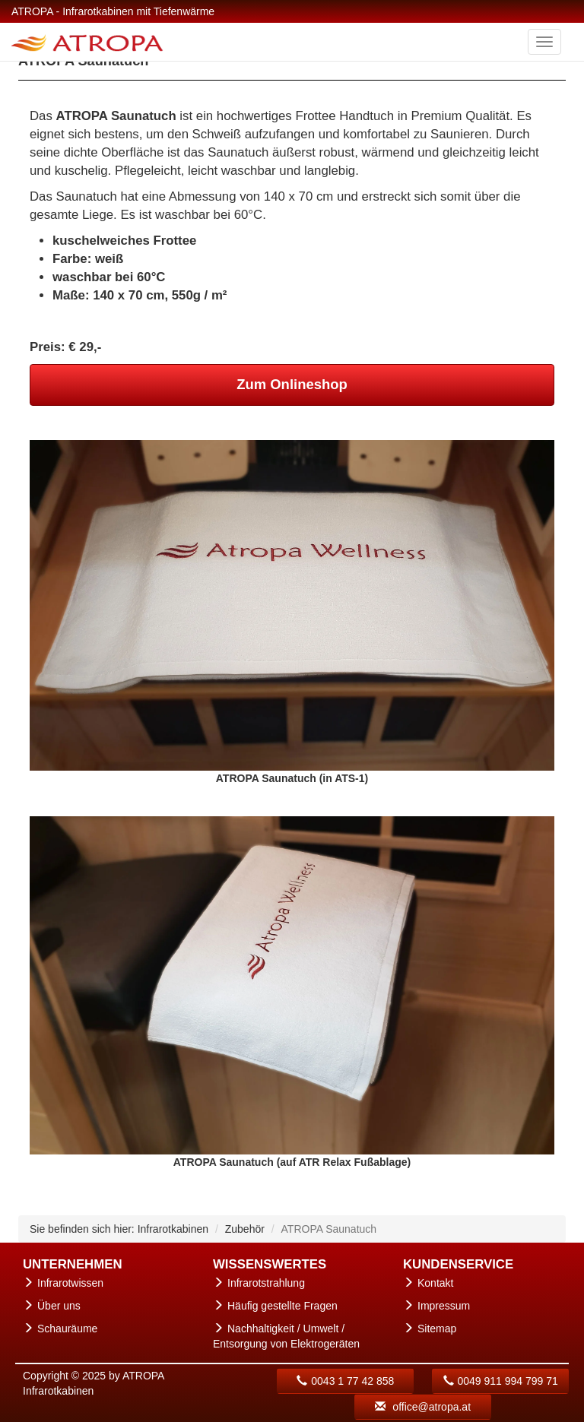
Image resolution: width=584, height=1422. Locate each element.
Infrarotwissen (70, 1283)
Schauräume (67, 1328)
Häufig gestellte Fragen (282, 1306)
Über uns (59, 1306)
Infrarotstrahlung (266, 1283)
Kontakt (435, 1283)
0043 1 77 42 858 (345, 1381)
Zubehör (245, 1229)
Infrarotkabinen (173, 1229)
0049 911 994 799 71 (500, 1381)
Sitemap (436, 1328)
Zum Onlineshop (292, 384)
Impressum (443, 1306)
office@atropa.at (423, 1407)
